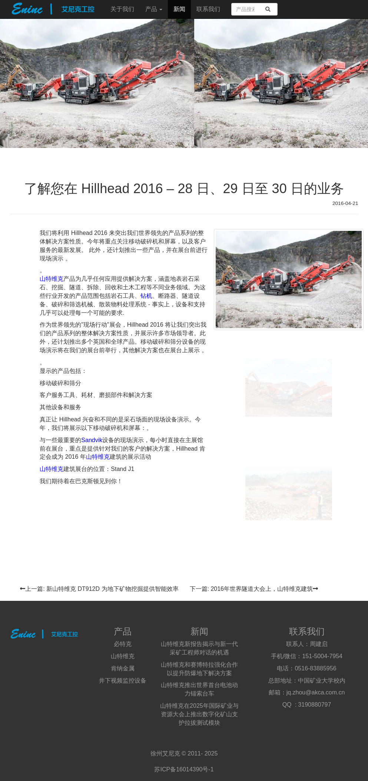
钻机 (146, 296)
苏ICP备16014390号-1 (183, 769)
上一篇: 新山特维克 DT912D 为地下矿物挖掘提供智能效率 (99, 589)
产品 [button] (153, 9)
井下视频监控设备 (122, 680)
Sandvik (91, 440)
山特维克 (51, 279)
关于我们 (122, 9)
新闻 (179, 9)
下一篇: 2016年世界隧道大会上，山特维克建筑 (254, 589)
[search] (268, 9)
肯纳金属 (123, 668)
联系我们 (208, 9)
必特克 (123, 644)
